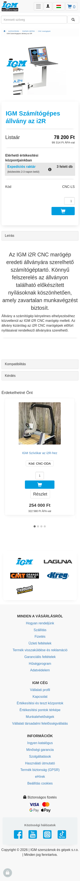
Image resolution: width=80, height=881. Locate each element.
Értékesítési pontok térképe (40, 710)
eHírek (40, 776)
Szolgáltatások (40, 756)
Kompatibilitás (15, 364)
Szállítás (40, 630)
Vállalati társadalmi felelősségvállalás (40, 723)
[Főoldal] (4, 31)
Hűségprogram (40, 663)
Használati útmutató (40, 763)
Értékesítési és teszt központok (40, 703)
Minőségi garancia (40, 750)
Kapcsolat (40, 696)
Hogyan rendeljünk (40, 623)
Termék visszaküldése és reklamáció (40, 650)
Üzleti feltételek (40, 643)
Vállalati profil (40, 690)
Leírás (9, 235)
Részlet (40, 494)
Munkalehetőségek (40, 717)
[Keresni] (73, 19)
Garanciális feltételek (40, 657)
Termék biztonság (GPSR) (40, 770)
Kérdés (10, 375)
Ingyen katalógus (40, 743)
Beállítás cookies (40, 783)
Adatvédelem (40, 670)
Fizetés (40, 636)
